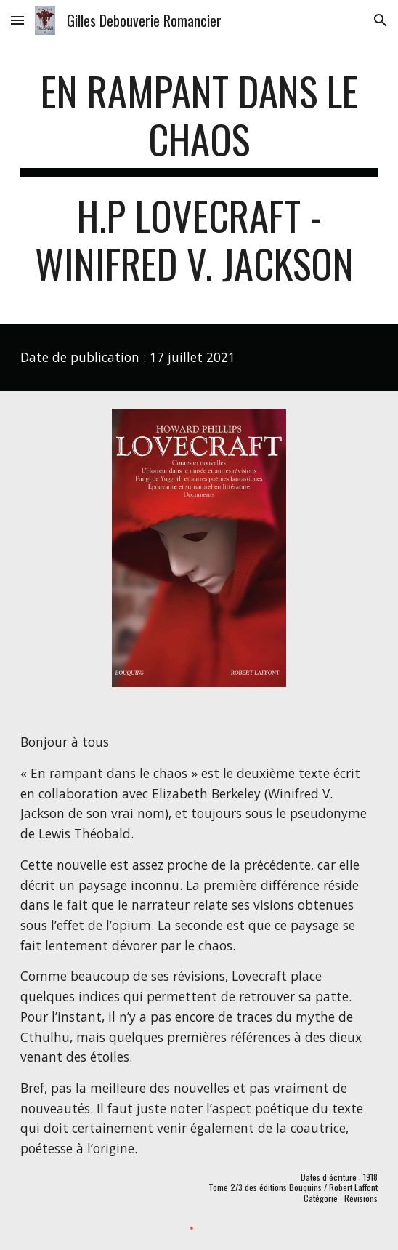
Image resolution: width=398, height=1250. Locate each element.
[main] (199, 184)
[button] (17, 20)
